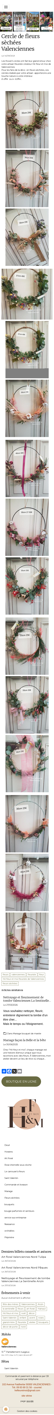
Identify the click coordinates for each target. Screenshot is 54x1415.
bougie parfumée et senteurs (19, 1211)
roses (41, 1317)
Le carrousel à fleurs (14, 1171)
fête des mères (10, 1304)
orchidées (9, 1231)
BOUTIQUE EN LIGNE (21, 1081)
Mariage (8, 1191)
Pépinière (9, 1237)
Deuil (7, 1145)
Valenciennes (28, 1304)
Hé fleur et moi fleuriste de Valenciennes (23, 979)
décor (32, 1313)
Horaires (8, 1151)
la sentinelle (9, 1308)
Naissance (9, 1224)
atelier (32, 1322)
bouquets (9, 1204)
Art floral (8, 1158)
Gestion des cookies (27, 1411)
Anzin (40, 1304)
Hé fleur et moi (10, 1313)
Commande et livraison (16, 1184)
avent (32, 1317)
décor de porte (10, 1326)
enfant (23, 1317)
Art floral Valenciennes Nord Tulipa (23, 1256)
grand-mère (9, 1322)
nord (23, 1326)
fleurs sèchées (10, 983)
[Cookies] (6, 1409)
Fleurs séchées (11, 1198)
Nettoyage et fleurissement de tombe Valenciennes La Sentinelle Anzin (26, 999)
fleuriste (32, 974)
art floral (30, 1308)
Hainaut (42, 1308)
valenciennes (18, 974)
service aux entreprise (15, 1217)
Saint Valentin (11, 1178)
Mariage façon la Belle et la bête (24, 1040)
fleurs (5, 974)
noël (23, 1313)
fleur (41, 974)
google (30, 1401)
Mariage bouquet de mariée (27, 1033)
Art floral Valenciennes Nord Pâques (24, 1267)
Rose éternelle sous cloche (18, 1165)
